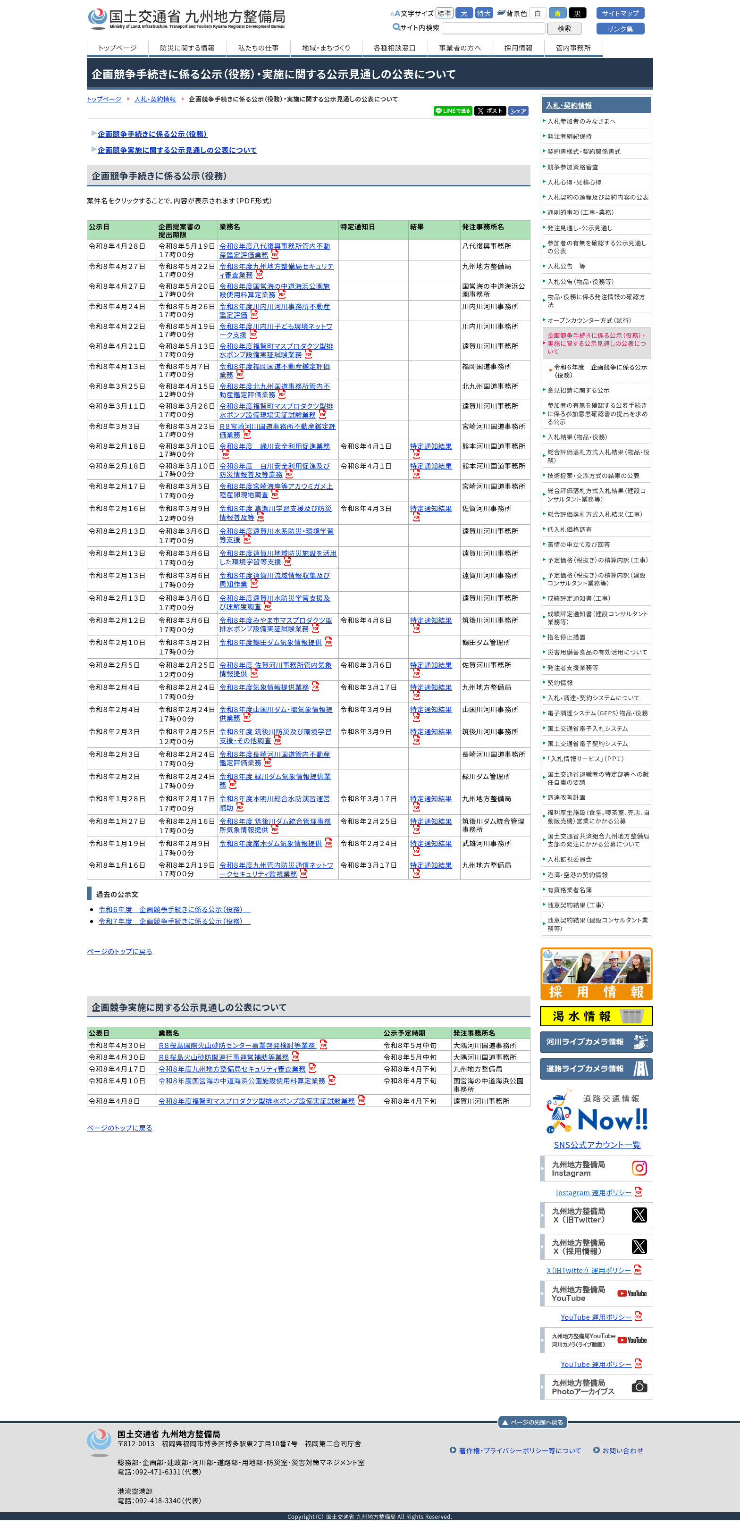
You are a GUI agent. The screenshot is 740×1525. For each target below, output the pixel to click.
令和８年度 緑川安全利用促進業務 (275, 447)
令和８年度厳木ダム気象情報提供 (271, 844)
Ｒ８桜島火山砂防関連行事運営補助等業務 (224, 1058)
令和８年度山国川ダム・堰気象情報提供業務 (276, 714)
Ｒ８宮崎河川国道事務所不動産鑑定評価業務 (277, 430)
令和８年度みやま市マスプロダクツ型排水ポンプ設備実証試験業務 (276, 625)
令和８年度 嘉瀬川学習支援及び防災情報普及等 (275, 513)
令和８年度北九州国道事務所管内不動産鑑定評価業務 (275, 390)
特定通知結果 (431, 447)
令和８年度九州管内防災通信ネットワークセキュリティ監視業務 (276, 870)
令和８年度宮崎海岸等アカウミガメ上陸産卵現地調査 (276, 491)
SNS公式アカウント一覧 (597, 1144)
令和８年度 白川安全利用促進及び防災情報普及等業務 (275, 470)
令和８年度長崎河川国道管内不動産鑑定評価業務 (275, 759)
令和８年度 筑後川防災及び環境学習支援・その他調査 (275, 736)
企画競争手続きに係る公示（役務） (153, 133)
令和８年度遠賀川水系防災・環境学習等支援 (277, 536)
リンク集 (620, 29)
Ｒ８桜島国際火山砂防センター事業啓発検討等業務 (238, 1046)
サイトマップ (620, 13)
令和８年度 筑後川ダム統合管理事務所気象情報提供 (275, 826)
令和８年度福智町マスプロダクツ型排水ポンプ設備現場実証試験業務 (276, 411)
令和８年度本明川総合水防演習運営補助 (275, 803)
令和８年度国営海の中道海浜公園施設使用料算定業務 (275, 290)
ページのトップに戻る (119, 952)
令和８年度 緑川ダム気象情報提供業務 (275, 781)
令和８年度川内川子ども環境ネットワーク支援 (276, 330)
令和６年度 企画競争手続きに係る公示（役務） (175, 910)
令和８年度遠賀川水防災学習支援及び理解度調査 (275, 603)
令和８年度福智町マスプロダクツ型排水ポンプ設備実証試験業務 (276, 350)
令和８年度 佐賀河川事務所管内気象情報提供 (276, 669)
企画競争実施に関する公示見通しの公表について (178, 149)
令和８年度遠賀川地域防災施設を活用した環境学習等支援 (274, 558)
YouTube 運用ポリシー (596, 1317)
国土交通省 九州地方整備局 (187, 19)
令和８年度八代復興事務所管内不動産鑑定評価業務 (275, 250)
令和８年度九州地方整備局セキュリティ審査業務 (276, 270)
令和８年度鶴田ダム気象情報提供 (271, 643)
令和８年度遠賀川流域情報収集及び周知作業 (275, 580)
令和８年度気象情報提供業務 (264, 688)
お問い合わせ (623, 1450)
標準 (444, 13)
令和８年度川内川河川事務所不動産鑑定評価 (275, 310)
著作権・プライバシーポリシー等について (519, 1450)
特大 (484, 13)
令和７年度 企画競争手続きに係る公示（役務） (175, 922)
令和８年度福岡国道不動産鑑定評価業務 (275, 370)
